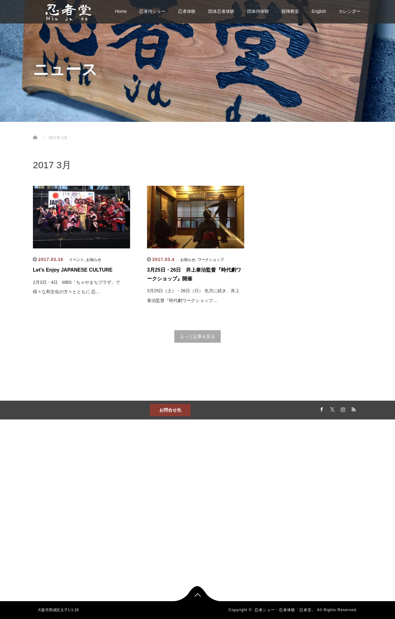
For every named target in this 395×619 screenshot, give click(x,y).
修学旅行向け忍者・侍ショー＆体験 (196, 548)
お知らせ (93, 259)
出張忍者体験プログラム (194, 526)
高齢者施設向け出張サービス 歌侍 (196, 562)
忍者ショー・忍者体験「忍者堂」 (285, 610)
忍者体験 (187, 11)
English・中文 (129, 524)
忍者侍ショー (152, 11)
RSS (352, 408)
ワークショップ (211, 259)
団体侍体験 (258, 11)
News (122, 504)
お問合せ (125, 494)
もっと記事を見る (197, 336)
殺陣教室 (290, 11)
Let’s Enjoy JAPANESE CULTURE (73, 270)
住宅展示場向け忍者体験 (194, 536)
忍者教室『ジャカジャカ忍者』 (253, 498)
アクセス (125, 514)
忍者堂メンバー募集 (247, 510)
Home (121, 11)
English (319, 11)
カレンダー (350, 11)
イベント (76, 259)
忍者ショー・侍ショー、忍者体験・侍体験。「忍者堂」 (140, 480)
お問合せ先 (170, 410)
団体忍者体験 (221, 11)
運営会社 (237, 520)
